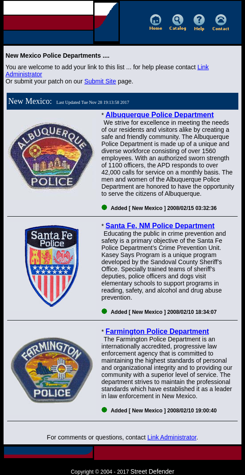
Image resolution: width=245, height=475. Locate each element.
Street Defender (152, 471)
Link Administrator (172, 437)
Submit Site (100, 81)
